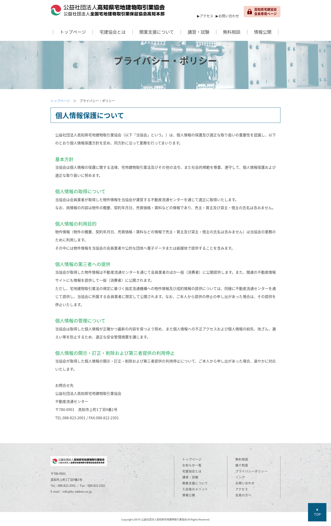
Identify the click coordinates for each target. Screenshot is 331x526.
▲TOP (317, 511)
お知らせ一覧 (192, 465)
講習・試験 (198, 32)
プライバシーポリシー (251, 471)
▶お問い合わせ (227, 15)
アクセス (241, 489)
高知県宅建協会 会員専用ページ (262, 11)
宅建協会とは (113, 32)
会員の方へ (243, 495)
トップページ (73, 32)
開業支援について (156, 32)
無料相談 (231, 32)
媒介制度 (241, 465)
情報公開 (262, 32)
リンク (240, 477)
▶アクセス (205, 15)
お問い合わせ (245, 483)
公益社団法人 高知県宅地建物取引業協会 (108, 11)
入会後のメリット (195, 489)
